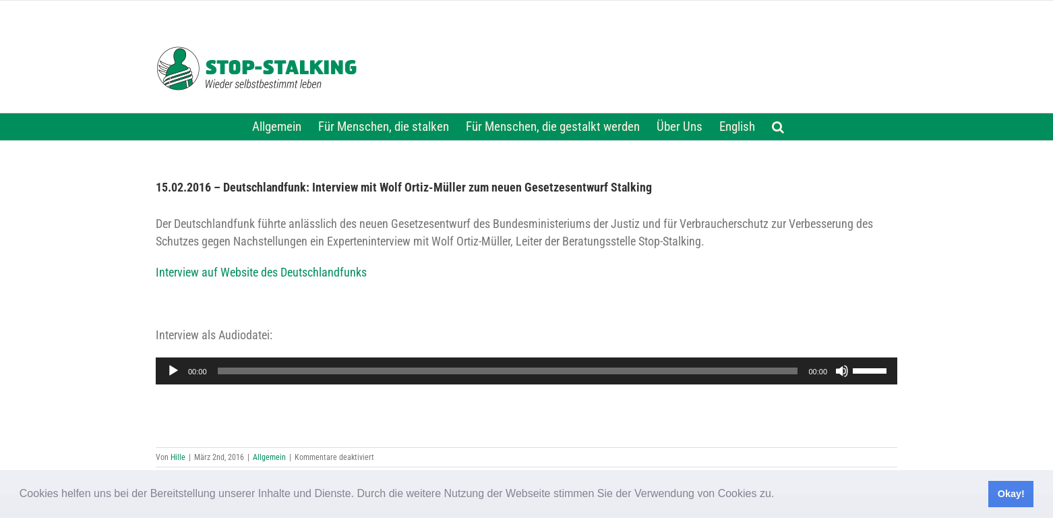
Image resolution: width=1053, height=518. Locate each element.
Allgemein (269, 457)
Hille (178, 457)
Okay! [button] (1011, 493)
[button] (779, 495)
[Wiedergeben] (173, 371)
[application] (526, 370)
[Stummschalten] (842, 371)
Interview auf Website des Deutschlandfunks (261, 272)
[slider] (508, 371)
